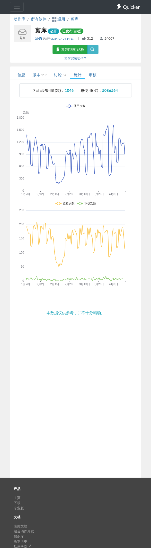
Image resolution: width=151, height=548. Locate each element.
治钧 (39, 38)
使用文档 (20, 526)
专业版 (19, 508)
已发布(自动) (71, 31)
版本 (40, 74)
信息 (21, 74)
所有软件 (38, 19)
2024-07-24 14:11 (62, 38)
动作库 (19, 19)
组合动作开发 (24, 531)
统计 (77, 74)
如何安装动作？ (75, 58)
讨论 (60, 74)
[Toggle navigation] (17, 7)
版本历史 (20, 541)
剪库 (75, 19)
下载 (17, 503)
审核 (93, 74)
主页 (17, 498)
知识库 (19, 536)
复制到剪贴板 (70, 49)
